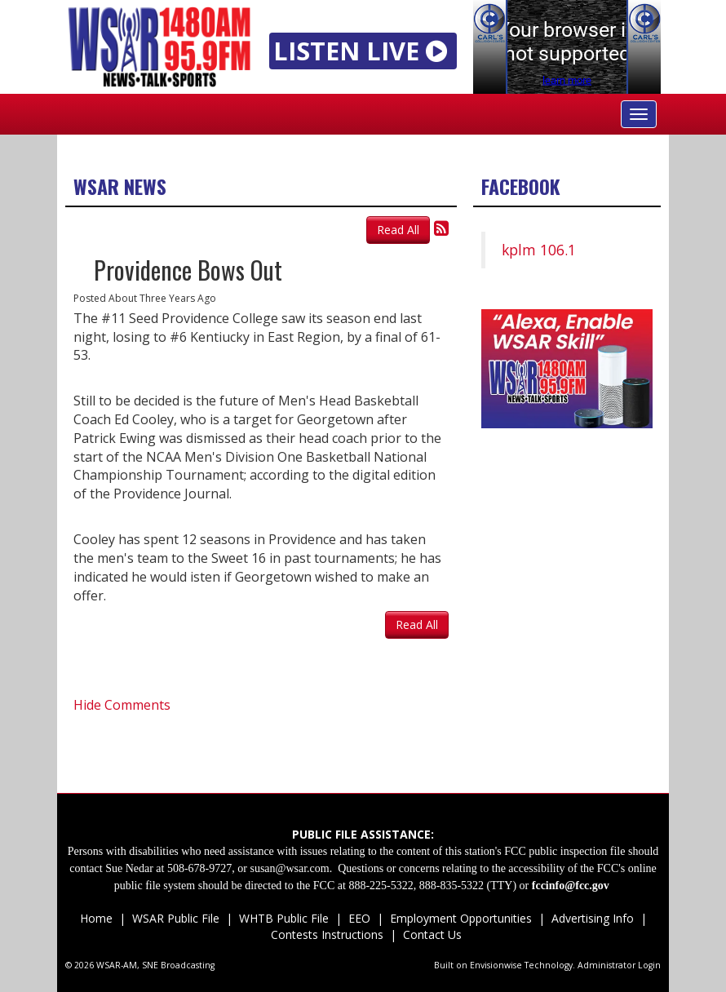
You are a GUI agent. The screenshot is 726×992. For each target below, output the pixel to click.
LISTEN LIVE (363, 50)
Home (96, 918)
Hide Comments (121, 705)
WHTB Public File (284, 918)
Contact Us (431, 934)
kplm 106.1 (539, 249)
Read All (398, 229)
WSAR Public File (175, 918)
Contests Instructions (327, 934)
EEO (359, 918)
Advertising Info (592, 918)
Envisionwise (496, 965)
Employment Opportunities (461, 918)
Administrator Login (619, 965)
